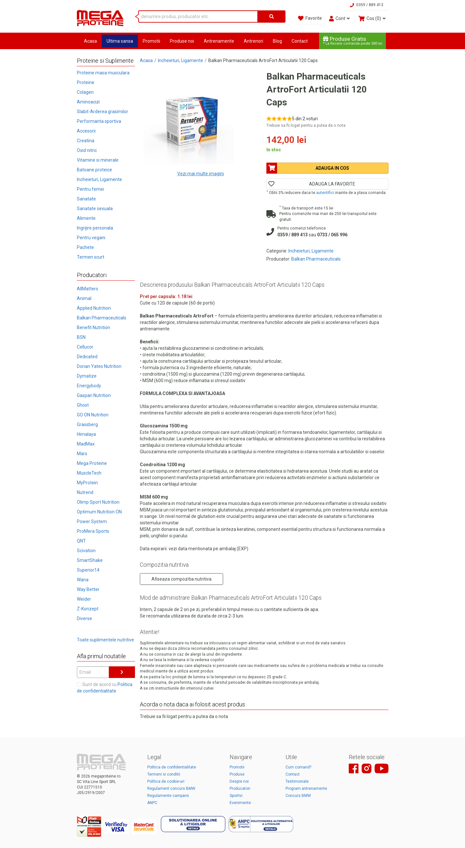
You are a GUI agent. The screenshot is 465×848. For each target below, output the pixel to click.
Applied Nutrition (94, 308)
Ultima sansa (120, 41)
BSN (81, 337)
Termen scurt (90, 257)
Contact (300, 41)
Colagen (85, 92)
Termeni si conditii (163, 774)
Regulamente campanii (168, 795)
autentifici (325, 192)
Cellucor (85, 346)
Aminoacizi (88, 101)
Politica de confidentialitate (171, 767)
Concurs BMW (298, 795)
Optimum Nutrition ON (99, 511)
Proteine (85, 82)
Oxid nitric (87, 150)
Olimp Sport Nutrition (98, 502)
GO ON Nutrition (92, 414)
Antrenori (253, 41)
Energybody (89, 385)
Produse (237, 774)
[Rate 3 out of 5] (279, 118)
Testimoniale (297, 781)
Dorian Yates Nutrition (99, 366)
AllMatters (87, 288)
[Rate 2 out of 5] (274, 118)
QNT (81, 540)
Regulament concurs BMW (171, 788)
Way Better (88, 589)
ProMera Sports (93, 531)
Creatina (85, 140)
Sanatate (86, 198)
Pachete (85, 247)
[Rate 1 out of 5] (268, 118)
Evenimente (240, 802)
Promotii (151, 41)
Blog (277, 41)
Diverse (84, 618)
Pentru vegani (91, 237)
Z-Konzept (87, 608)
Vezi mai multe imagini (200, 173)
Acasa (90, 41)
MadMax (86, 443)
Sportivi (236, 795)
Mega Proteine (92, 463)
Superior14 (88, 570)
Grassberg (87, 424)
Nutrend (85, 492)
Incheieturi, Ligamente (99, 179)
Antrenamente (219, 41)
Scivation (86, 550)
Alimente (86, 218)
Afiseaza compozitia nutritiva (181, 579)
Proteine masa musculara (103, 72)
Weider (84, 599)
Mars (82, 453)
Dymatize (87, 376)
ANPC (152, 802)
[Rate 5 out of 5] (289, 118)
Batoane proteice (94, 169)
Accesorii (86, 131)
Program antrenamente (306, 788)
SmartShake (90, 560)
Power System (92, 521)
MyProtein (87, 482)
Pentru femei (90, 189)
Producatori (240, 788)
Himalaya (86, 434)
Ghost (83, 405)
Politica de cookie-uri (165, 781)
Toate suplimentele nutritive (105, 639)
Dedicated (87, 356)
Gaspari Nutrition (94, 395)
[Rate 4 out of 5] (284, 118)
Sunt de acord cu (104, 687)
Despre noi (239, 781)
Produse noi (182, 41)
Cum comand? (298, 767)
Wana (82, 579)
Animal (84, 298)
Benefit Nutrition (93, 327)
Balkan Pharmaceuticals (101, 317)
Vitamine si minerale (98, 160)
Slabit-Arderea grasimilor (102, 111)
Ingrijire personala (95, 228)
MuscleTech (89, 473)
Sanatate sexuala (95, 208)
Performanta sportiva (99, 121)
